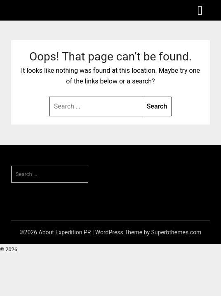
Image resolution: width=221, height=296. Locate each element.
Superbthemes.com (176, 232)
